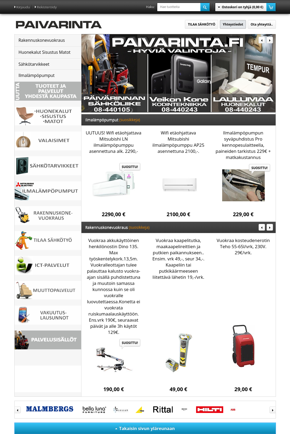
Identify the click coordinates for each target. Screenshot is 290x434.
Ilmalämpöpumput (37, 75)
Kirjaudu (23, 7)
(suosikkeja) (129, 119)
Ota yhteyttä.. (262, 24)
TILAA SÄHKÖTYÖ (201, 24)
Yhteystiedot (233, 24)
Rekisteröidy (47, 7)
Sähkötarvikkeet (34, 64)
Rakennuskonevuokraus (42, 40)
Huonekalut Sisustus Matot (45, 52)
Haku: (150, 7)
